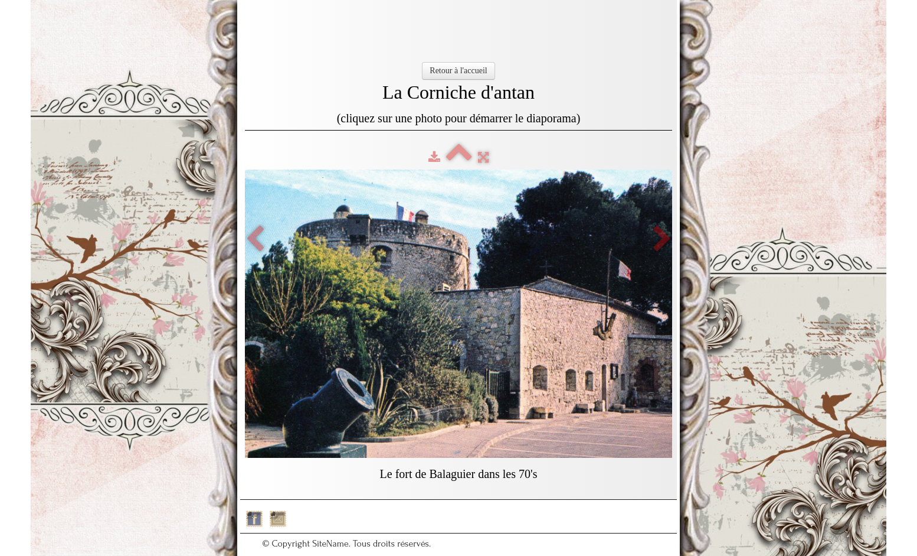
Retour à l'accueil (458, 70)
